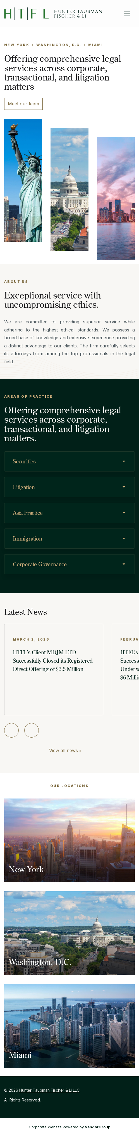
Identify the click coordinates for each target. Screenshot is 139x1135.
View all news (63, 750)
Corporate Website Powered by (69, 1127)
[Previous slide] (11, 730)
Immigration (27, 538)
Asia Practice (27, 512)
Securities (24, 461)
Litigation (24, 487)
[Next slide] (31, 730)
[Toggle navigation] (127, 13)
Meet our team (23, 103)
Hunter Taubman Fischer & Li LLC (49, 1090)
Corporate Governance (40, 564)
